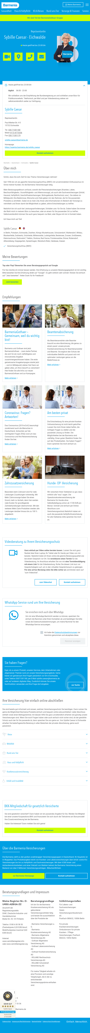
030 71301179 (14, 138)
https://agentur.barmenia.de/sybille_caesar (22, 149)
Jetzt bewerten (14, 284)
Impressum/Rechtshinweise (21, 1021)
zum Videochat (45, 584)
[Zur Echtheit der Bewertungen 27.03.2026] (8, 1015)
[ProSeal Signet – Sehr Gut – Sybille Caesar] (8, 1001)
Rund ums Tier (53, 13)
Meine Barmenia (75, 4)
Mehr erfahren (11, 380)
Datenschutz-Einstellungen (51, 1021)
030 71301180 (14, 132)
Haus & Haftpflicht (22, 13)
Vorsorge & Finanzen (71, 13)
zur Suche (77, 686)
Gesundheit (6, 13)
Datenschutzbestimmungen (66, 635)
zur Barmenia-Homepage (16, 878)
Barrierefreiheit (36, 1021)
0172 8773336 (16, 135)
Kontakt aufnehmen (50, 155)
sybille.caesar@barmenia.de (16, 142)
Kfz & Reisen (38, 13)
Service (85, 13)
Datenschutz (6, 1021)
